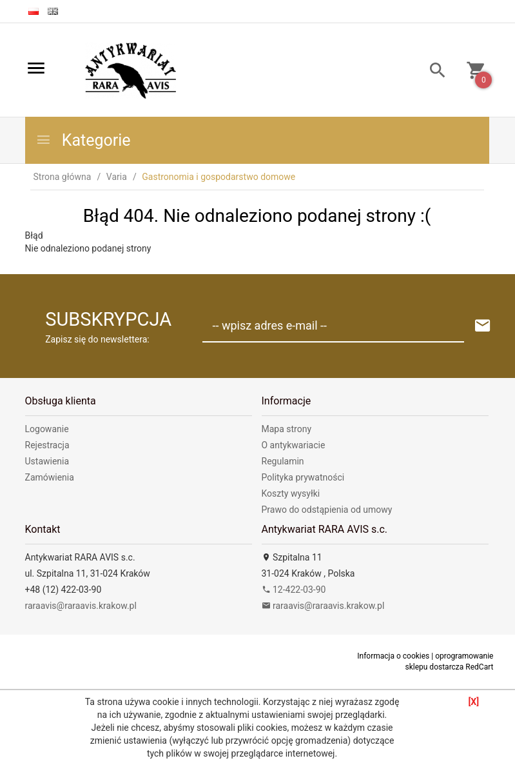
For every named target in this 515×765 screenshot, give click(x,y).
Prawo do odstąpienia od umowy (327, 509)
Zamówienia (49, 477)
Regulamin (283, 461)
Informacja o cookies (393, 656)
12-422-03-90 (294, 589)
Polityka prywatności (303, 477)
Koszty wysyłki (291, 493)
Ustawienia (47, 461)
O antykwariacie (294, 445)
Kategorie (83, 140)
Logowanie (47, 429)
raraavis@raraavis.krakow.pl (81, 606)
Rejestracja (47, 445)
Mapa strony (287, 429)
